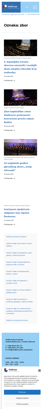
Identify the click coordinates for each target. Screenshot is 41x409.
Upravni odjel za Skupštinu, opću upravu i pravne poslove (19, 254)
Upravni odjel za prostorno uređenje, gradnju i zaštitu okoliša (19, 300)
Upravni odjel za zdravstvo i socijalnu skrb (17, 282)
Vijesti (29, 58)
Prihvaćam (22, 395)
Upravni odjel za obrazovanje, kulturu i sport (17, 272)
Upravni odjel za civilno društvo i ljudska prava (19, 291)
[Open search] (26, 7)
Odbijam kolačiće (22, 401)
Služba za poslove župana (19, 58)
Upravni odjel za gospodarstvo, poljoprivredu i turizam (18, 263)
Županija (27, 205)
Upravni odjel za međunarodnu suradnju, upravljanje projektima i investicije (19, 311)
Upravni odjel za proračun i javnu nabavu (19, 244)
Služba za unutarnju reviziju (17, 320)
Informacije (7, 58)
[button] (39, 374)
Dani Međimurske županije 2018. (13, 157)
